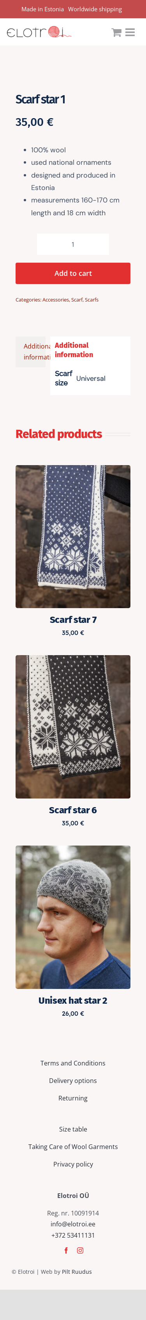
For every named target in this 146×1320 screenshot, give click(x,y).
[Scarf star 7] (73, 470)
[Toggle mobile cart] (116, 32)
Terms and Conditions (73, 1063)
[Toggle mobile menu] (130, 32)
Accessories (55, 299)
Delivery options (73, 1080)
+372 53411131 (73, 1235)
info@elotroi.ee (73, 1224)
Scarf (77, 299)
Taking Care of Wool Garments (73, 1146)
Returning (73, 1098)
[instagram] (80, 1250)
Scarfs (92, 299)
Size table (73, 1129)
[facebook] (66, 1250)
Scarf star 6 (73, 810)
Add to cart (73, 273)
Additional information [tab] (35, 352)
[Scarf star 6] (73, 660)
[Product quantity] (73, 244)
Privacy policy (73, 1164)
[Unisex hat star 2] (73, 851)
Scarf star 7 (73, 619)
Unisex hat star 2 (73, 1000)
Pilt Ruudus (77, 1271)
